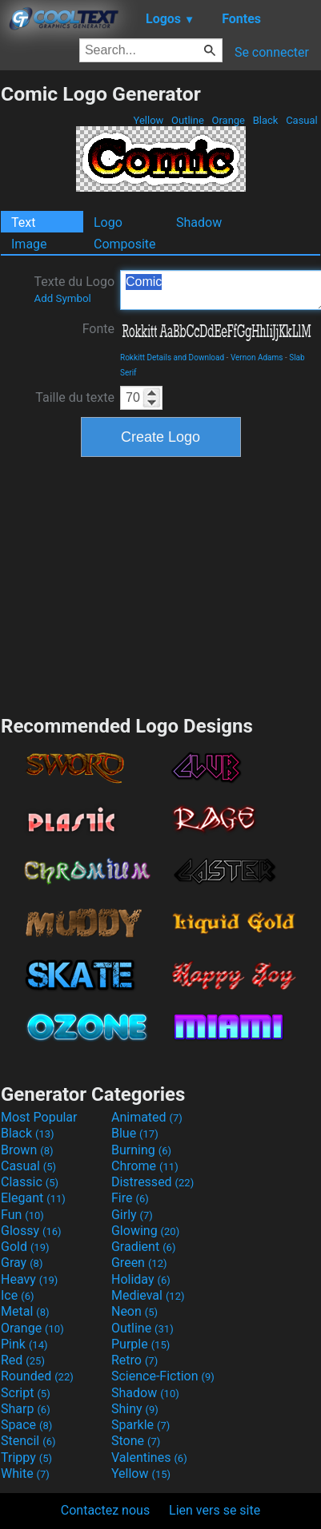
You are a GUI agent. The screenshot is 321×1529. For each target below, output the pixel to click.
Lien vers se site (214, 1510)
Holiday (141, 1279)
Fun (22, 1214)
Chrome (145, 1166)
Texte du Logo (74, 289)
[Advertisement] (160, 584)
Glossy (31, 1230)
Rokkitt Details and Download (172, 357)
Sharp (25, 1408)
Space (26, 1424)
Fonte (98, 328)
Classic (29, 1181)
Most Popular (39, 1117)
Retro (134, 1360)
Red (23, 1360)
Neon (134, 1311)
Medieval (148, 1295)
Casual (301, 120)
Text (23, 222)
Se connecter (272, 52)
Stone (135, 1440)
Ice (17, 1295)
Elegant (33, 1197)
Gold (25, 1246)
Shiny (134, 1408)
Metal (25, 1311)
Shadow (199, 222)
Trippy (26, 1457)
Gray (21, 1262)
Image (29, 244)
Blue (134, 1133)
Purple (140, 1344)
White (25, 1473)
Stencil (28, 1440)
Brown (27, 1150)
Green (139, 1262)
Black (265, 120)
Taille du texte (74, 397)
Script (25, 1392)
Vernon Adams (257, 357)
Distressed (152, 1181)
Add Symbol (62, 298)
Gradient (143, 1246)
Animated (147, 1117)
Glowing (145, 1230)
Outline (188, 120)
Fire (130, 1197)
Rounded (37, 1376)
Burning (141, 1150)
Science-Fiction (163, 1376)
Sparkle (140, 1424)
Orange (228, 120)
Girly (132, 1214)
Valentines (149, 1457)
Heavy (29, 1279)
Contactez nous (105, 1510)
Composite (125, 244)
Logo (108, 222)
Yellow (148, 120)
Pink (24, 1344)
